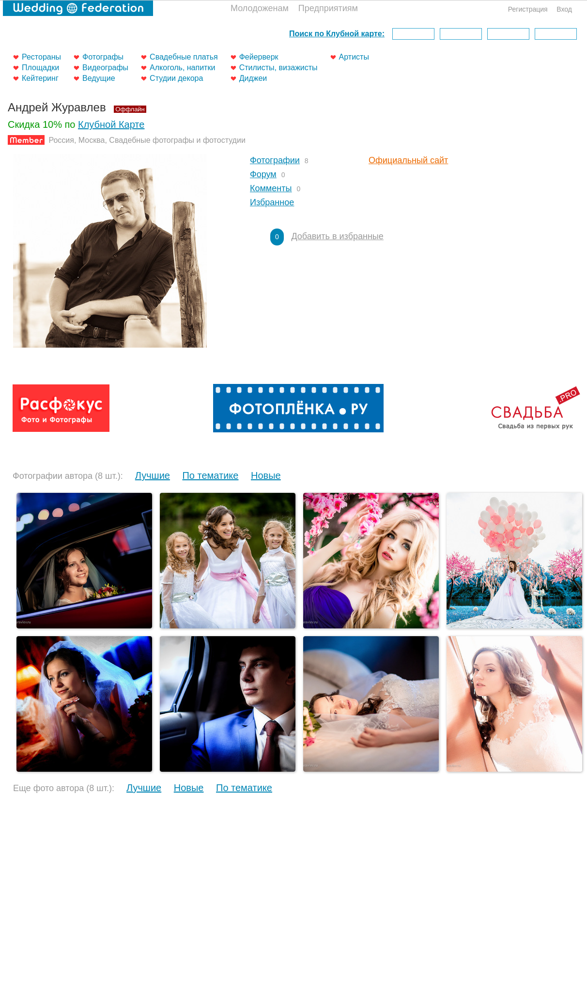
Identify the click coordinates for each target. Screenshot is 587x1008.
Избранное (272, 202)
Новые (266, 475)
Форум (263, 174)
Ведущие (98, 78)
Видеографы (105, 67)
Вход (564, 9)
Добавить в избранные (337, 236)
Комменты (271, 188)
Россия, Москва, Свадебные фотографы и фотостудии (146, 140)
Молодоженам (260, 8)
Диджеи (253, 78)
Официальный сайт (408, 160)
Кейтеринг (40, 78)
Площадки (40, 67)
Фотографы (103, 57)
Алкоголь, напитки (182, 67)
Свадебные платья (184, 57)
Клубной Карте (111, 124)
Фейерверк (258, 57)
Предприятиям (328, 8)
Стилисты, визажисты (278, 67)
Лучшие (152, 475)
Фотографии (275, 160)
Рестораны (41, 57)
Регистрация (528, 9)
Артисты (354, 57)
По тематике (210, 475)
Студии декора (176, 78)
